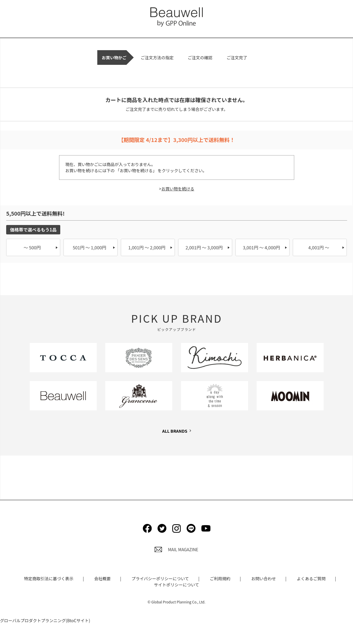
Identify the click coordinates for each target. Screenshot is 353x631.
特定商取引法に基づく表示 (48, 578)
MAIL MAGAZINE (176, 549)
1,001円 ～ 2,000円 (146, 247)
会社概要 (102, 578)
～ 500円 (32, 247)
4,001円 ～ (318, 247)
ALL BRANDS (174, 431)
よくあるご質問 (311, 578)
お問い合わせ (263, 578)
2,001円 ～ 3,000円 (204, 247)
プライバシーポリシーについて (160, 578)
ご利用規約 (220, 578)
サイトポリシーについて (176, 585)
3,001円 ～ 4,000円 (261, 247)
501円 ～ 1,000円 (89, 247)
